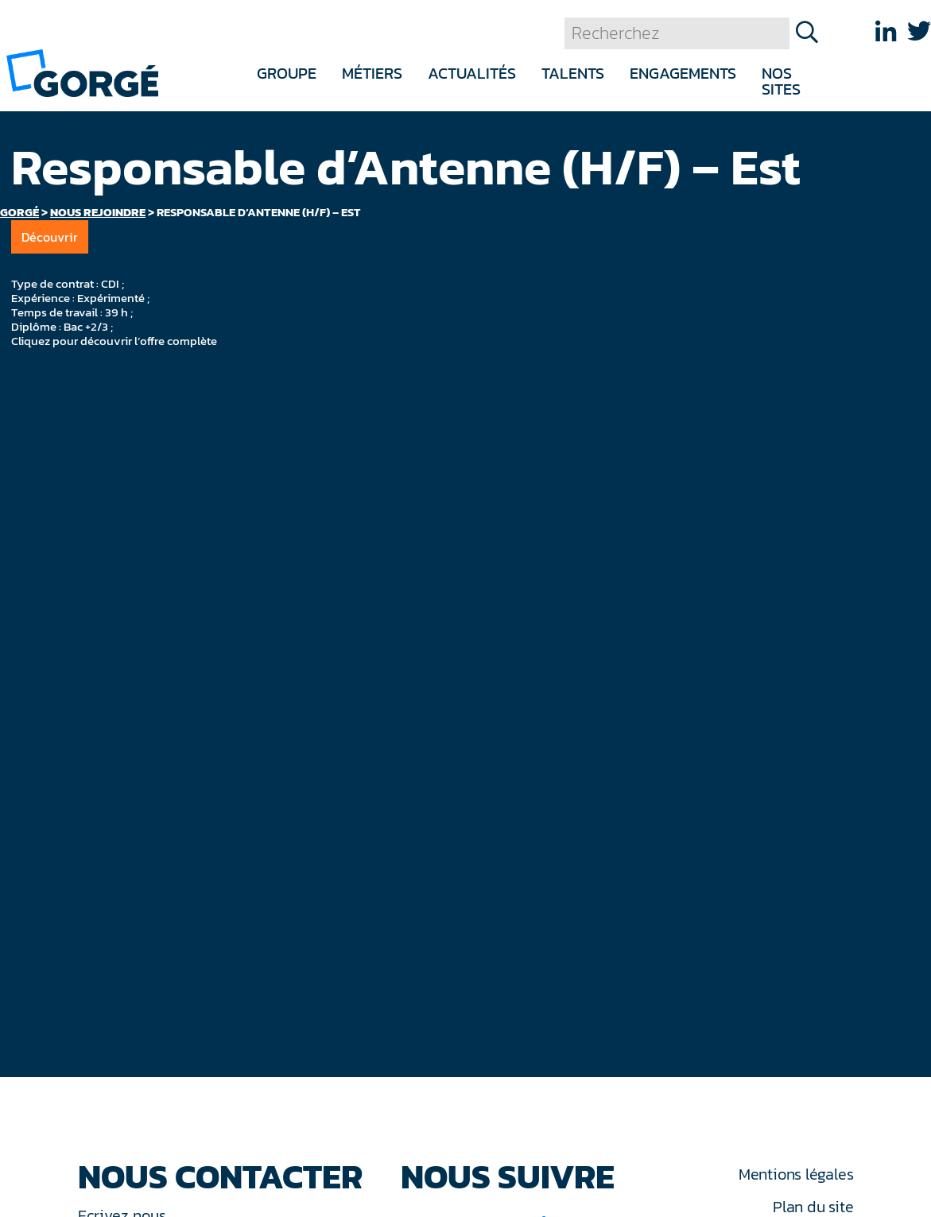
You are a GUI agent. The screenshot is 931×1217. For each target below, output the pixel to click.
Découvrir (49, 236)
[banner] (82, 72)
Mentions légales (796, 1174)
